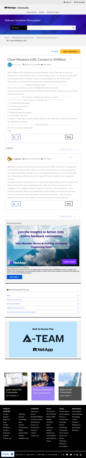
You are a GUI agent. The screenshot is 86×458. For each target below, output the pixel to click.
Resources (76, 409)
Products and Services (14, 299)
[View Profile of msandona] (17, 64)
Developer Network (13, 304)
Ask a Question (70, 51)
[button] (70, 59)
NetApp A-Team (53, 12)
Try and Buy (50, 411)
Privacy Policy (30, 454)
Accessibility (63, 446)
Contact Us (35, 436)
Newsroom (34, 411)
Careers (33, 433)
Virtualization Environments (23, 37)
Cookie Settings (52, 454)
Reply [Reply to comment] (69, 204)
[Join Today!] (14, 277)
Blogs (41, 12)
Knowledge (32, 12)
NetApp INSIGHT (37, 417)
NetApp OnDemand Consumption (51, 433)
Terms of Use (19, 454)
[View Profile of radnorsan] (17, 159)
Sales (48, 409)
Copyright (62, 422)
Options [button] (54, 51)
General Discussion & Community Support (21, 312)
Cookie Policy (41, 454)
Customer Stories (37, 419)
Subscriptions (77, 411)
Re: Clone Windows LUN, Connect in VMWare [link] (18, 40)
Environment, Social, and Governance (35, 424)
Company (35, 409)
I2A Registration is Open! (18, 267)
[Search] (51, 28)
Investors (34, 430)
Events (33, 414)
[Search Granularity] (18, 28)
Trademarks (63, 427)
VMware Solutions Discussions (47, 37)
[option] (43, 252)
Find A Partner (51, 414)
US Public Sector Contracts (49, 424)
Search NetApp (77, 414)
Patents (61, 425)
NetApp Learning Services (16, 308)
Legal (61, 409)
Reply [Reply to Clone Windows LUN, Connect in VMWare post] (69, 137)
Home (6, 37)
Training (21, 417)
